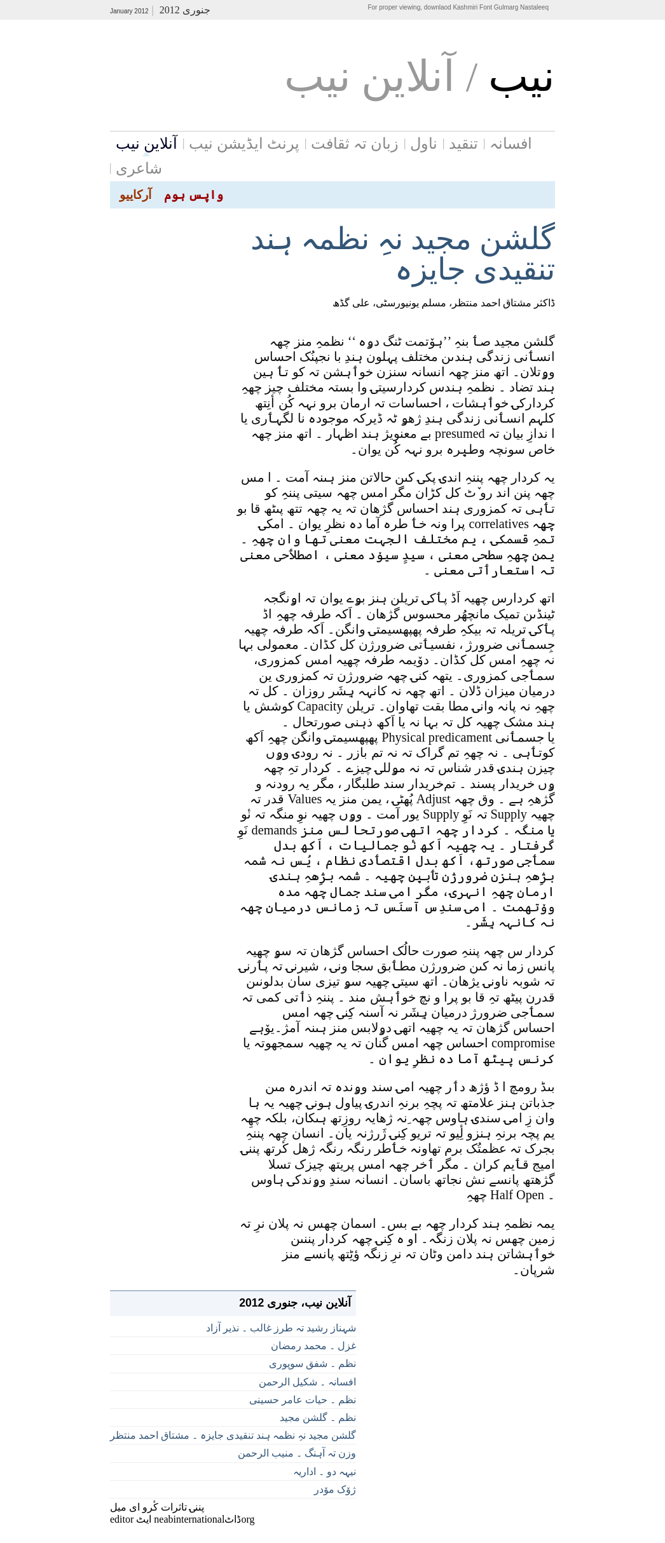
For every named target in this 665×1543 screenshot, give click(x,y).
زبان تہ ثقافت (355, 143)
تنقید (463, 143)
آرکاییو (135, 194)
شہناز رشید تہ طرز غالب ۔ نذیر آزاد (281, 1327)
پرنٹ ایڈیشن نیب (244, 143)
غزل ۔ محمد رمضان (313, 1345)
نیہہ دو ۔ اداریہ (324, 1471)
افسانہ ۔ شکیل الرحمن (307, 1381)
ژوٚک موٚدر (335, 1489)
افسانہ (511, 143)
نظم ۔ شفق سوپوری (312, 1363)
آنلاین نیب (146, 143)
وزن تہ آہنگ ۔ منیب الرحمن (297, 1453)
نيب (521, 76)
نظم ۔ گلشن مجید (318, 1417)
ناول (423, 143)
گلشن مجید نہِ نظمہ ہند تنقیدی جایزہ (402, 254)
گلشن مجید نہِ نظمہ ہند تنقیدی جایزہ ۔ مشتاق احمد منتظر (233, 1435)
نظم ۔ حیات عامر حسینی (302, 1399)
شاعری (139, 168)
